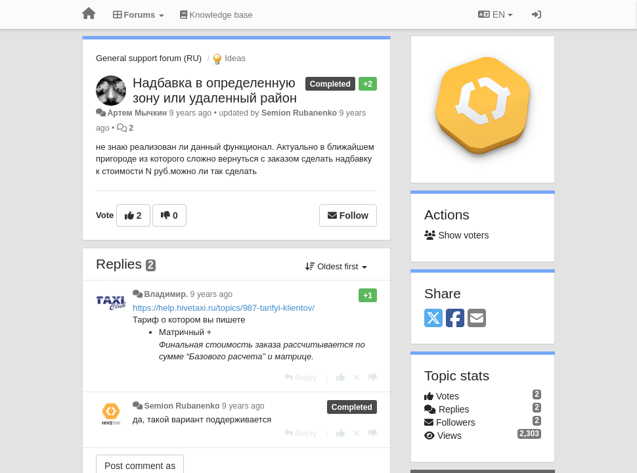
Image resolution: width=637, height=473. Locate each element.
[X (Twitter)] (433, 318)
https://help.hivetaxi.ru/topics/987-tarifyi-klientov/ (224, 308)
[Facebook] (455, 318)
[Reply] (300, 377)
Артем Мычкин (137, 113)
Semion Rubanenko (299, 113)
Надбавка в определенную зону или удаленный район (215, 90)
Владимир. (166, 294)
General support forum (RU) (149, 58)
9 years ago (211, 294)
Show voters (456, 235)
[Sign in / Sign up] (536, 14)
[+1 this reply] (340, 377)
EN (495, 14)
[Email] (477, 318)
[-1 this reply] (372, 377)
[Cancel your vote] (356, 377)
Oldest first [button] (336, 266)
